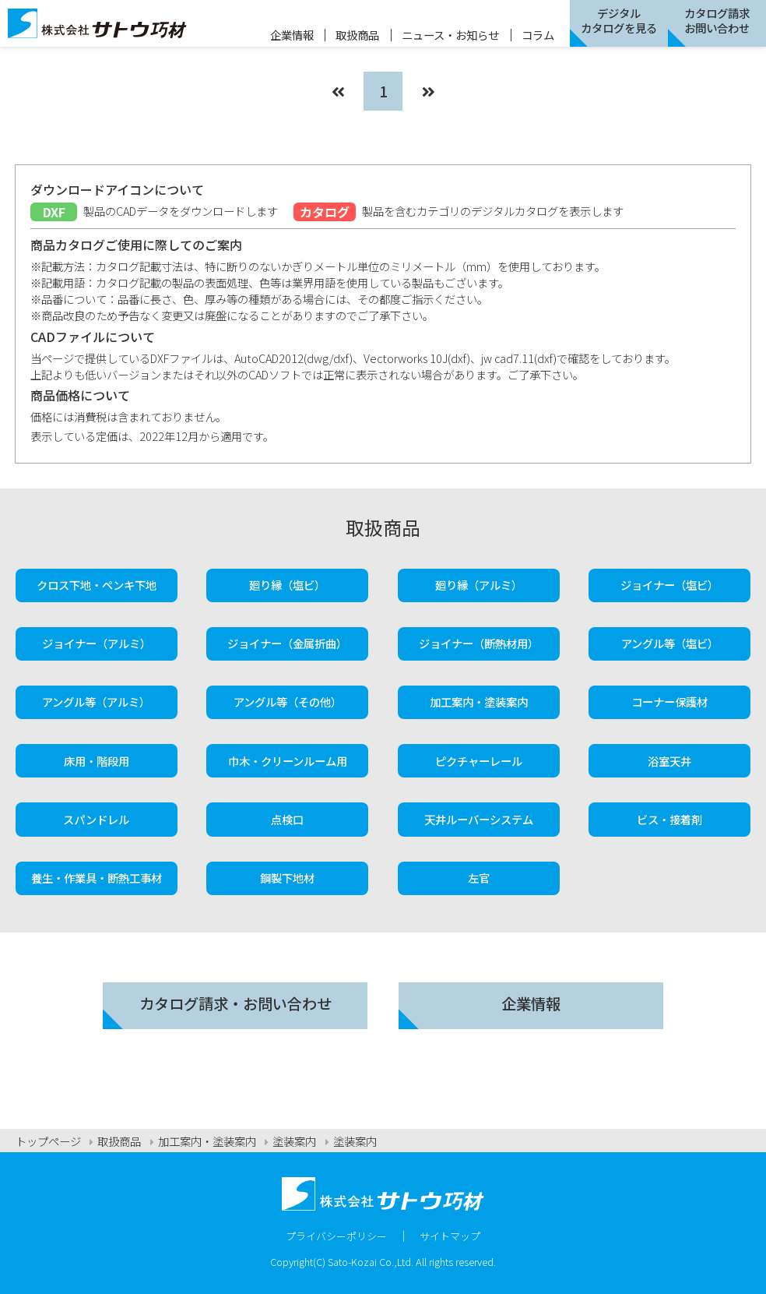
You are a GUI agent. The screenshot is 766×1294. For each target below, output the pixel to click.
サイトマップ (450, 1236)
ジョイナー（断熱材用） (479, 643)
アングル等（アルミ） (96, 701)
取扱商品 (357, 34)
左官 (479, 877)
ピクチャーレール (478, 761)
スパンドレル (96, 819)
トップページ (48, 1141)
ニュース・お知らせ (450, 34)
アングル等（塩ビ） (670, 643)
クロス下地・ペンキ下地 (96, 584)
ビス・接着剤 (669, 819)
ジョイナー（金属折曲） (287, 643)
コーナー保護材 (669, 701)
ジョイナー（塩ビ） (669, 584)
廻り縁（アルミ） (478, 584)
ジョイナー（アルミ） (96, 643)
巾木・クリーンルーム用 (287, 761)
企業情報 (292, 34)
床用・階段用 (96, 761)
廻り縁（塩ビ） (287, 584)
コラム (538, 34)
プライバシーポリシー (336, 1236)
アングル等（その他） (288, 701)
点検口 (287, 819)
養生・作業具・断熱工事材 (96, 877)
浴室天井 (669, 761)
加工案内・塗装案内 (479, 701)
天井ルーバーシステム (478, 819)
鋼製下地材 (287, 877)
